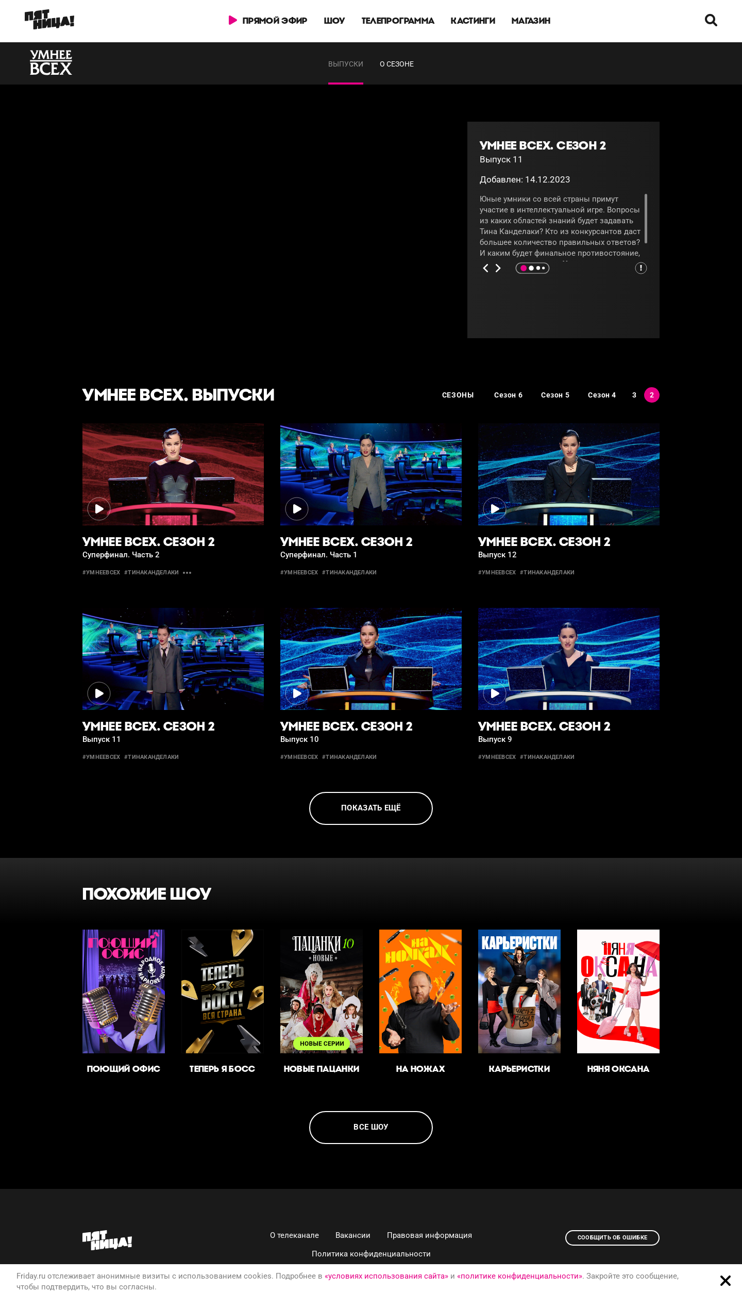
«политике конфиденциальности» (519, 1276)
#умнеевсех (101, 572)
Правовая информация (429, 1235)
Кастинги (473, 20)
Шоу (334, 20)
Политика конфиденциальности (371, 1254)
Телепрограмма (398, 20)
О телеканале (294, 1235)
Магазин (531, 20)
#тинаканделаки (151, 572)
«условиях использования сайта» (386, 1276)
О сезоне (397, 64)
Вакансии (352, 1235)
